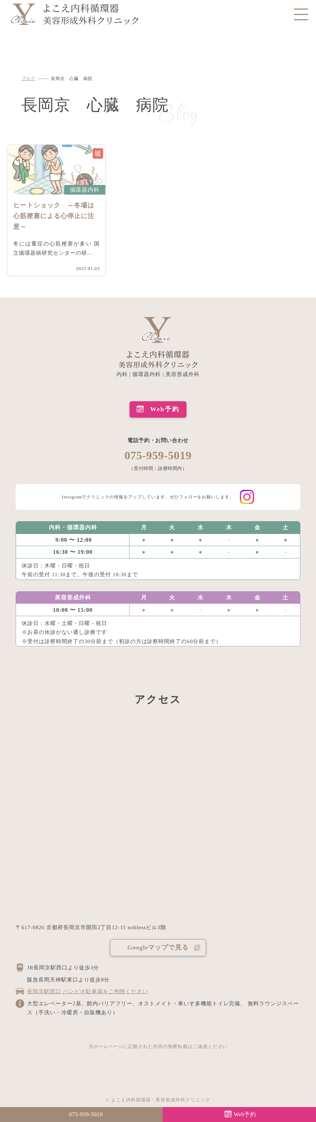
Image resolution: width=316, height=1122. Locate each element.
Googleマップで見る (158, 947)
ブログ (28, 78)
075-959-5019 (158, 455)
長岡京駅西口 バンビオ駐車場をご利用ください (87, 991)
